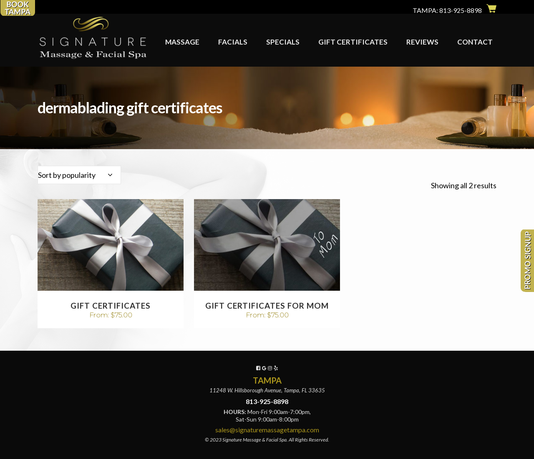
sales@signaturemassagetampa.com (267, 430)
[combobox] (79, 175)
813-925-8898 (460, 10)
